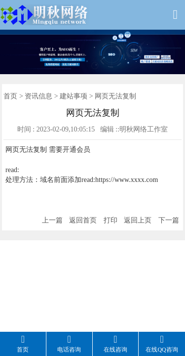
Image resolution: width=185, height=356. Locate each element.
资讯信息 (38, 96)
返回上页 (137, 220)
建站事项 (73, 96)
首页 (10, 96)
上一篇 (52, 220)
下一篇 (168, 220)
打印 (110, 220)
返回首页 (83, 220)
